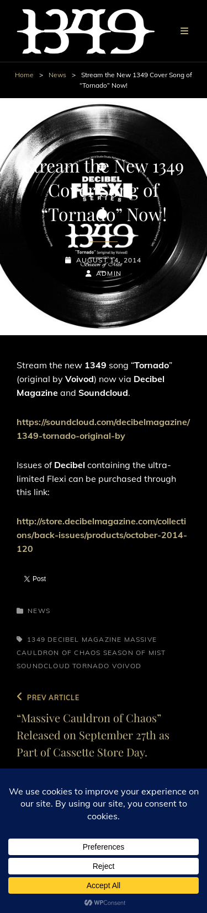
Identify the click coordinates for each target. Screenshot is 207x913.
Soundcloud (43, 666)
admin (108, 273)
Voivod (126, 666)
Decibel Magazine (84, 639)
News (57, 75)
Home (24, 75)
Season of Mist (134, 652)
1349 (36, 639)
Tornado (90, 666)
